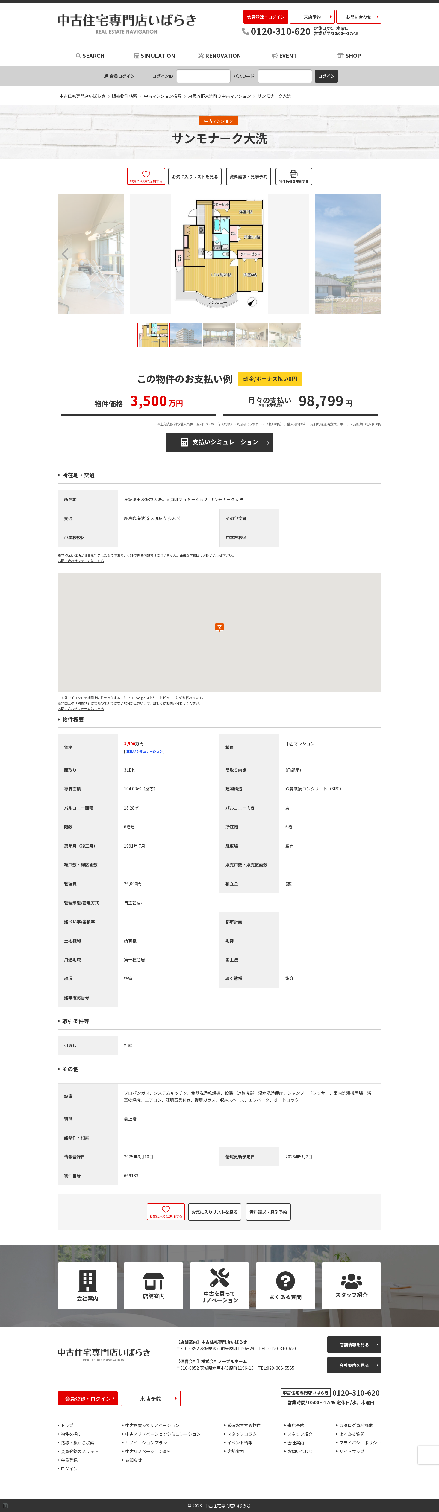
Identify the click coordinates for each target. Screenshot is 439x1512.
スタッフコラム (242, 1434)
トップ (67, 1425)
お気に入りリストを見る (195, 177)
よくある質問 (351, 1434)
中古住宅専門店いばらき (127, 24)
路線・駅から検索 (77, 1443)
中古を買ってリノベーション (152, 1425)
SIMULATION (154, 55)
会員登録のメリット (80, 1451)
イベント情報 (239, 1443)
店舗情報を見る (354, 1344)
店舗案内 (235, 1451)
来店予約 (312, 17)
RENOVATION (219, 55)
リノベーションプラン (146, 1443)
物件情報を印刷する (294, 181)
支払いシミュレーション (225, 441)
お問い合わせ (358, 17)
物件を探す (71, 1434)
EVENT (284, 55)
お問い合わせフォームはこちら (81, 560)
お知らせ (133, 1460)
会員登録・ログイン (266, 17)
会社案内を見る (354, 1365)
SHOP (349, 55)
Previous (65, 254)
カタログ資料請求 (356, 1425)
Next (373, 254)
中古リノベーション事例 (148, 1451)
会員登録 (69, 1460)
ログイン (69, 1469)
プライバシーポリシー (360, 1443)
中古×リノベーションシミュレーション (163, 1434)
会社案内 (295, 1443)
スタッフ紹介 (300, 1434)
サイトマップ (351, 1451)
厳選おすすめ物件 (244, 1425)
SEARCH (90, 55)
